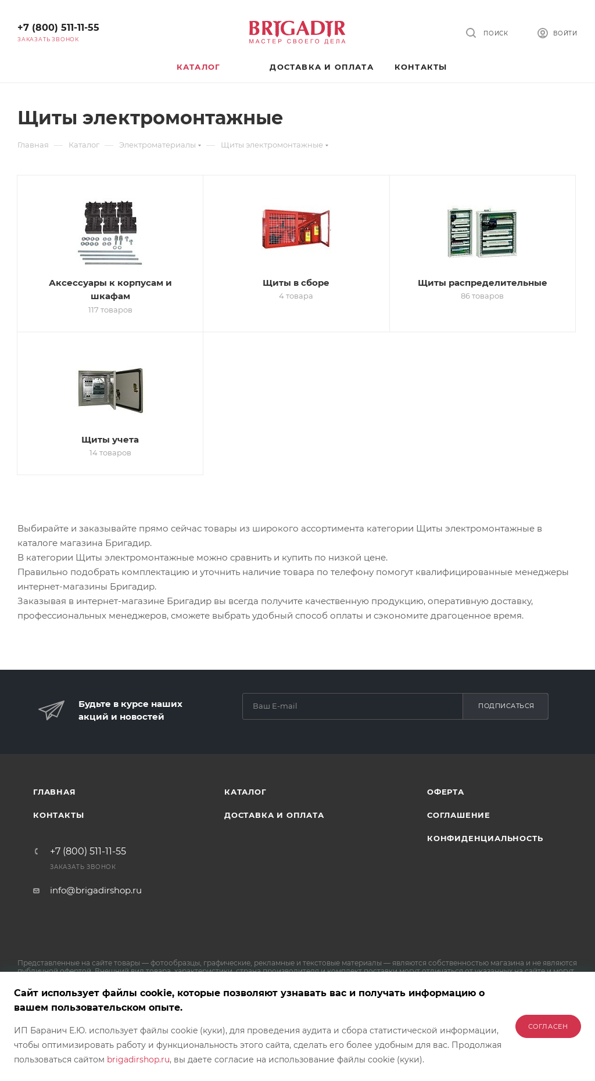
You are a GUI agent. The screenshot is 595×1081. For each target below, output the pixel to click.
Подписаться (506, 706)
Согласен (548, 1026)
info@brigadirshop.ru (96, 890)
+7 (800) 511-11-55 (58, 27)
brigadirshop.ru (138, 1059)
